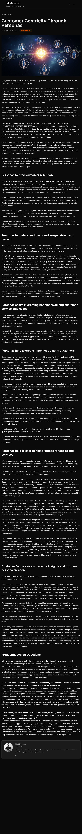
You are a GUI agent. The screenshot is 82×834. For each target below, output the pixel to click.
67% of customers (9, 461)
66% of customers (56, 134)
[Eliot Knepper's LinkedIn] (16, 755)
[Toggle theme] (70, 4)
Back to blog (7, 14)
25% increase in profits (52, 181)
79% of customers (22, 538)
